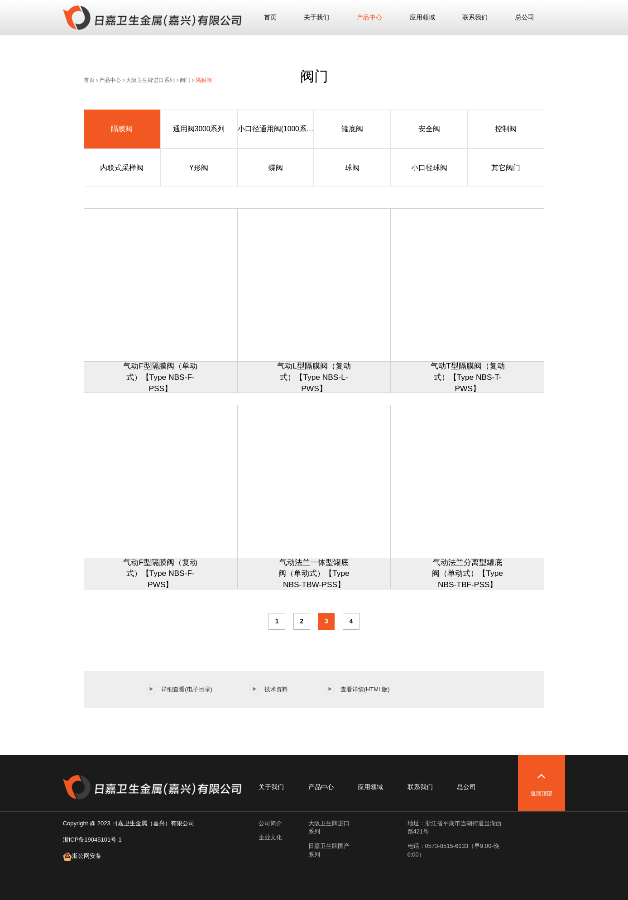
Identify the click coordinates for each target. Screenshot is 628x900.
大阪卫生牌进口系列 (150, 80)
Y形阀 (198, 168)
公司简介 (270, 823)
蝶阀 (275, 168)
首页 (270, 17)
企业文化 (270, 837)
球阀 (352, 168)
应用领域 (422, 17)
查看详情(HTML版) (358, 689)
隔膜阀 (204, 80)
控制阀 (506, 129)
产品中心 (369, 17)
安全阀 (429, 129)
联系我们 (475, 17)
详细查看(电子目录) (179, 689)
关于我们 (316, 17)
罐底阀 (352, 129)
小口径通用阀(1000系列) (276, 129)
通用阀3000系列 (199, 129)
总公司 (524, 17)
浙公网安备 (82, 855)
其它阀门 (505, 168)
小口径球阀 (429, 168)
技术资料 (268, 689)
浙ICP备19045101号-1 (92, 839)
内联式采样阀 (122, 168)
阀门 (185, 80)
